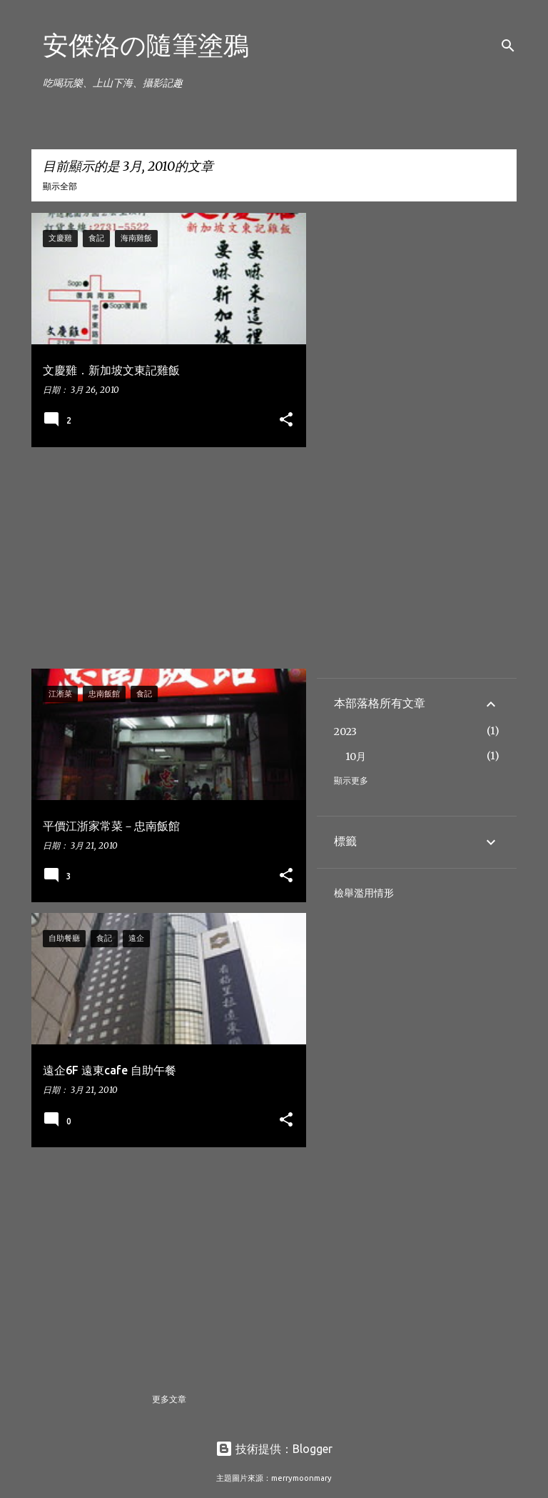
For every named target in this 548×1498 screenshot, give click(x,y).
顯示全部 (60, 186)
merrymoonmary (301, 1478)
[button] (286, 420)
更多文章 (169, 1399)
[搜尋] (508, 46)
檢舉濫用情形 (364, 893)
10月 (355, 756)
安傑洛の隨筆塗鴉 (146, 44)
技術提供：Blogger (274, 1448)
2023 (345, 731)
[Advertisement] (163, 558)
